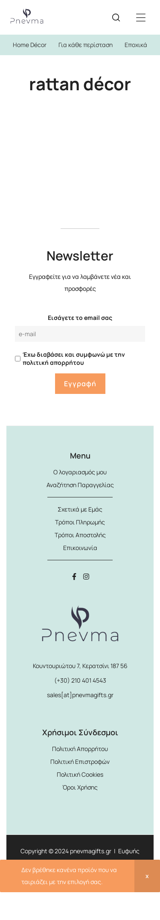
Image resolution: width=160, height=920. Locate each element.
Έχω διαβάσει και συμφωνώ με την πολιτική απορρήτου (74, 358)
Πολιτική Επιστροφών (80, 761)
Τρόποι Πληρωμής (80, 522)
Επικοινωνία (80, 548)
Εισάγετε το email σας (80, 318)
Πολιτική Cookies (80, 774)
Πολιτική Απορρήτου (80, 749)
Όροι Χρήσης (80, 787)
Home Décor (30, 45)
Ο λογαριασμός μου (80, 472)
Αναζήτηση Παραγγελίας (80, 485)
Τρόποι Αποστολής (80, 535)
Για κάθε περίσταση (85, 45)
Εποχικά (136, 45)
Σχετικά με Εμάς (80, 509)
